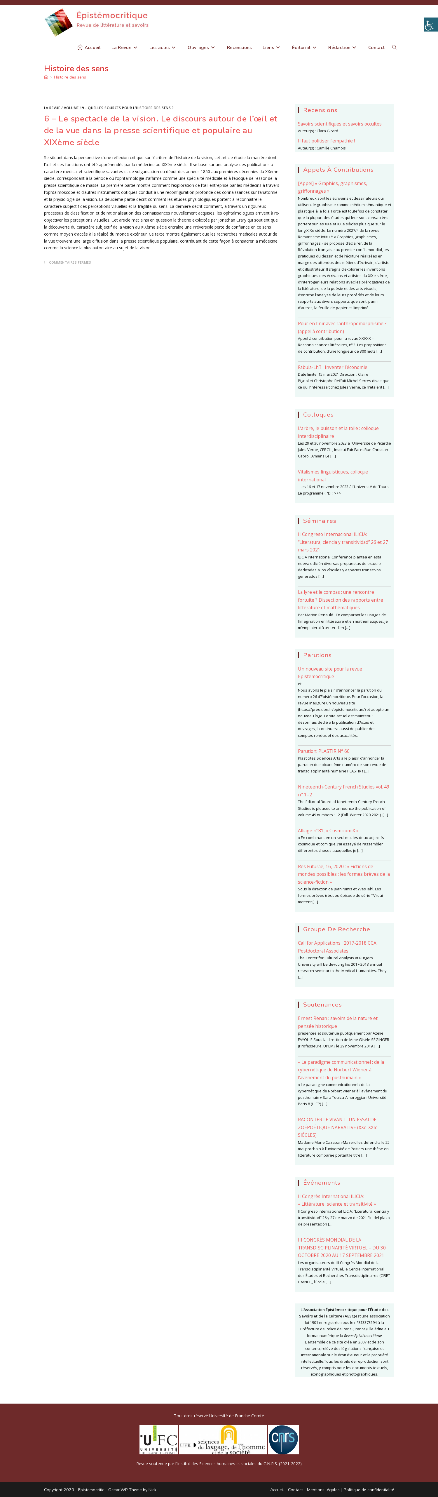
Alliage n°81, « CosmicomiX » (328, 830)
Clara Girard (327, 130)
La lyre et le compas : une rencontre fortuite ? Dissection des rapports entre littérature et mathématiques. (340, 600)
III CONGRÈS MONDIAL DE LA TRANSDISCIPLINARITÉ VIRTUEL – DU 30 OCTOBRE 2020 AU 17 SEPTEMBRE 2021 (342, 1247)
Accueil (277, 1490)
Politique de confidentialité (369, 1490)
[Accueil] (46, 77)
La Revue (52, 107)
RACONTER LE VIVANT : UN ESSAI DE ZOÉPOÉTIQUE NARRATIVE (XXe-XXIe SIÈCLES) (338, 1127)
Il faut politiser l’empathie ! (326, 140)
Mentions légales (323, 1490)
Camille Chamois (331, 148)
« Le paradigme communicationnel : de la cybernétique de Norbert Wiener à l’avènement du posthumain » (341, 1070)
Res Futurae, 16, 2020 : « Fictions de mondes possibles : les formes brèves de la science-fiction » (344, 874)
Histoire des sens (70, 77)
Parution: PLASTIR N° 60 (324, 751)
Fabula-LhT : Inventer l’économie (332, 367)
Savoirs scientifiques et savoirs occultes (340, 124)
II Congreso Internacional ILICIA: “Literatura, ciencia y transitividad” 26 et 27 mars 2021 (343, 542)
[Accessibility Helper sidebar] (431, 25)
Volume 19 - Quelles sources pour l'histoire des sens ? (119, 107)
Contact (295, 1490)
